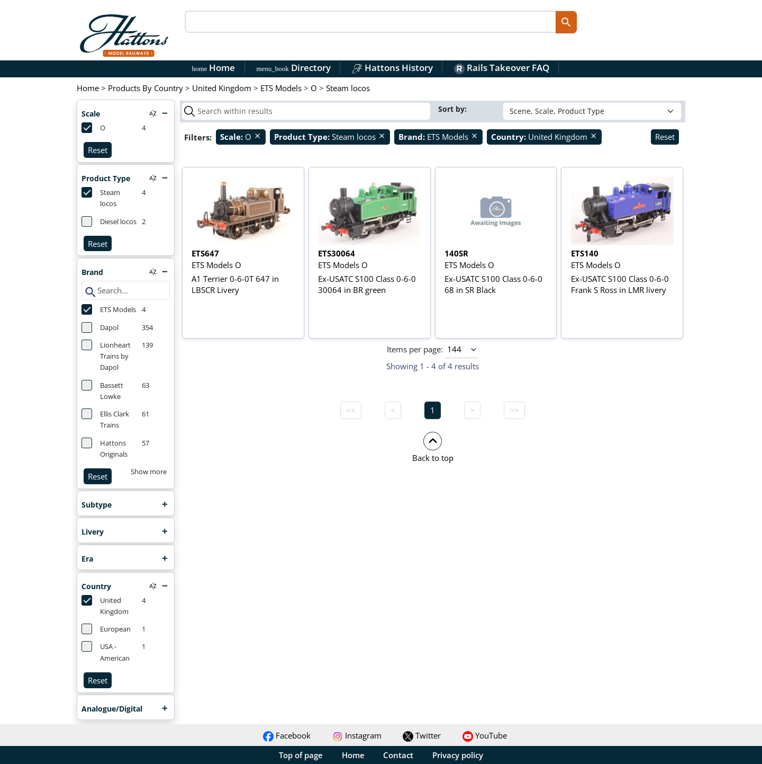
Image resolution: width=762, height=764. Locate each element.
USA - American (105, 651)
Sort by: (453, 109)
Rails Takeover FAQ (501, 67)
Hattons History (392, 67)
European (106, 629)
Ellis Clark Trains (105, 419)
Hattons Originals (104, 448)
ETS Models (108, 309)
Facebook (287, 735)
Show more (149, 471)
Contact (398, 755)
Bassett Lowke (102, 390)
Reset (97, 150)
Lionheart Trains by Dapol (106, 356)
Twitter (422, 735)
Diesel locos (109, 221)
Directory (293, 67)
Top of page (301, 755)
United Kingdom (105, 605)
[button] (433, 447)
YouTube (484, 735)
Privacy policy (457, 755)
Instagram (357, 735)
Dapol (100, 327)
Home (213, 67)
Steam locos (100, 197)
